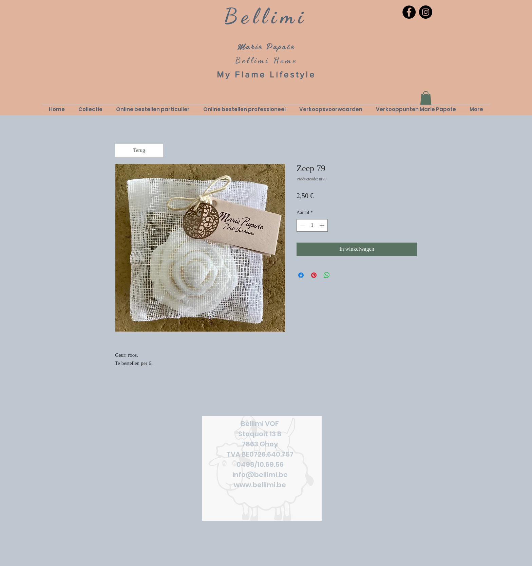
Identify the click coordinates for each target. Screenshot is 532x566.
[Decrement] (302, 225)
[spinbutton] (312, 225)
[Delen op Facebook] (301, 275)
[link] (426, 98)
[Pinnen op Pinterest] (314, 275)
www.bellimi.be (260, 485)
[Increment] (322, 225)
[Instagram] (425, 12)
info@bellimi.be (260, 474)
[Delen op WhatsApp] (327, 275)
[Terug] (139, 150)
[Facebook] (409, 12)
